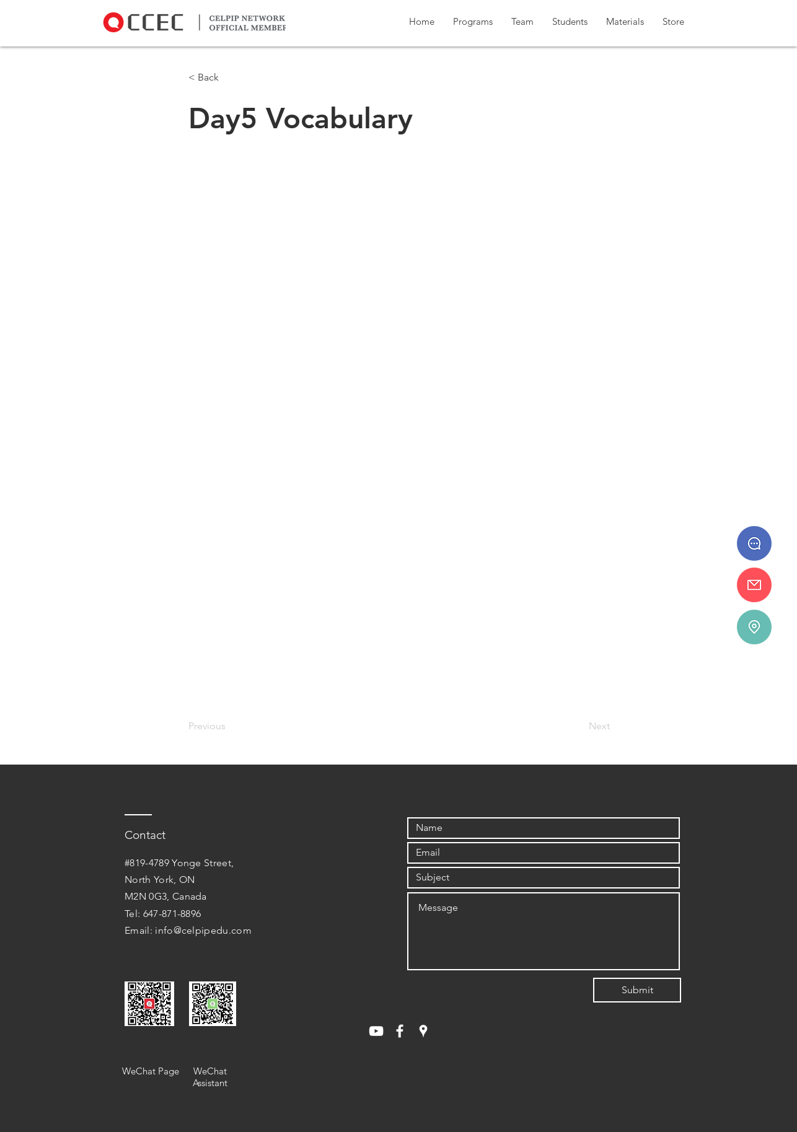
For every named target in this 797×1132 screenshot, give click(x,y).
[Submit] (637, 990)
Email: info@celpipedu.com (188, 930)
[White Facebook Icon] (399, 1031)
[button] (473, 21)
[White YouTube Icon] (376, 1031)
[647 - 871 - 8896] (754, 543)
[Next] (579, 726)
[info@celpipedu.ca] (754, 585)
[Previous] (229, 726)
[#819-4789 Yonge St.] (754, 627)
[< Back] (229, 77)
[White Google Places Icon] (423, 1031)
